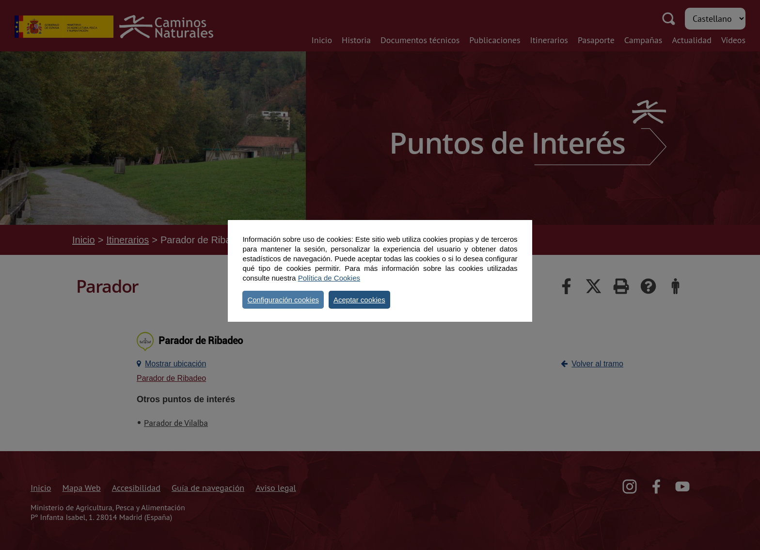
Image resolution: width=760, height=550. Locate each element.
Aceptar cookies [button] (359, 300)
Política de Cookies (329, 278)
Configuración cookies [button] (283, 300)
